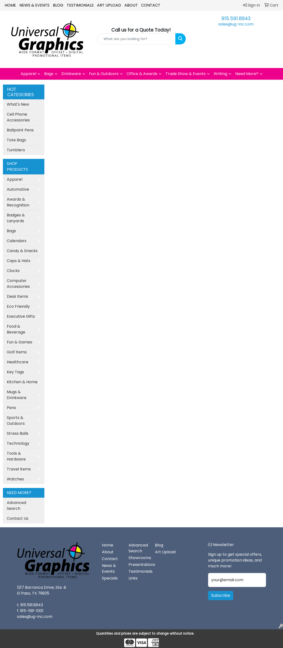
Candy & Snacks (22, 251)
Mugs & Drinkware (16, 395)
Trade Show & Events (185, 74)
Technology (18, 443)
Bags (48, 74)
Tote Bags (16, 140)
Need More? (246, 74)
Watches (15, 479)
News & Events (34, 5)
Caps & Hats (18, 261)
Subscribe (220, 595)
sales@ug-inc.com (236, 24)
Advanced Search (16, 505)
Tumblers (16, 150)
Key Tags (15, 372)
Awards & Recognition (18, 202)
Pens (11, 407)
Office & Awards (142, 74)
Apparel (28, 74)
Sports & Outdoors (16, 420)
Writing (220, 74)
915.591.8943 (236, 18)
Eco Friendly (18, 306)
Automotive (18, 189)
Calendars (16, 241)
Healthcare (17, 362)
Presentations (139, 564)
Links (133, 578)
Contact (150, 5)
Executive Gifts (21, 316)
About (131, 5)
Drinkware (71, 74)
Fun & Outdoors (104, 74)
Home (10, 5)
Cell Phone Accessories (18, 117)
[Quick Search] (136, 38)
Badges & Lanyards (16, 218)
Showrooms (139, 558)
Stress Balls (17, 433)
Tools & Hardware (16, 456)
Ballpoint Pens (20, 130)
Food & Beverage (16, 329)
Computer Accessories (18, 283)
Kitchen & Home (22, 382)
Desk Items (17, 296)
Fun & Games (19, 342)
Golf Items (17, 352)
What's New (18, 104)
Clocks (13, 270)
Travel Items (19, 469)
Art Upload (109, 5)
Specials (110, 578)
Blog (58, 5)
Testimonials (80, 5)
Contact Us (17, 518)
